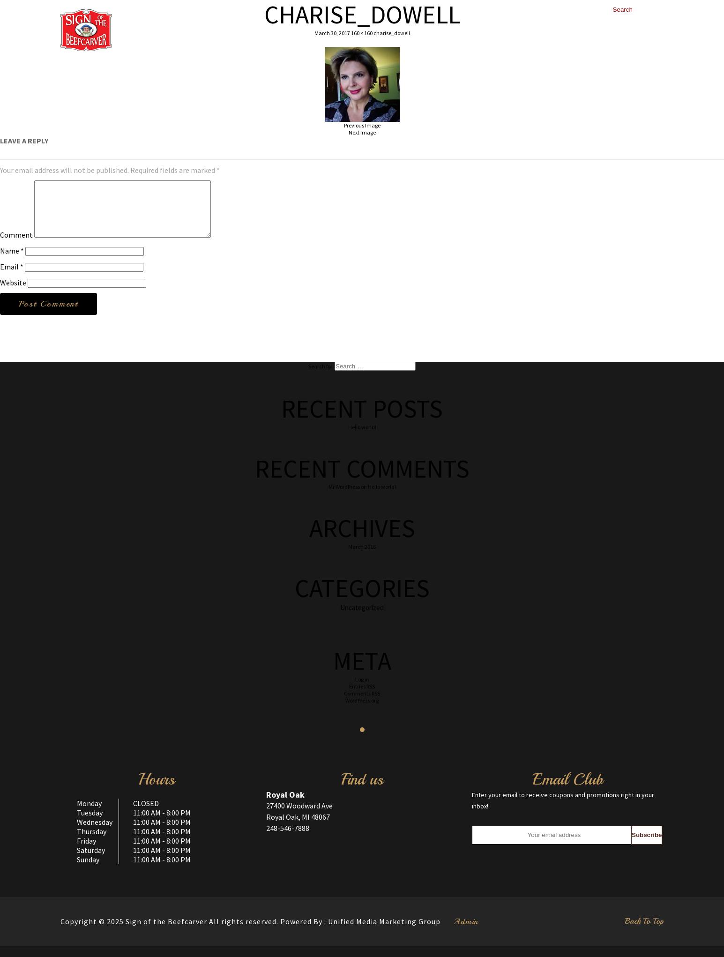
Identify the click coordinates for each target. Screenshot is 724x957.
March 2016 (362, 557)
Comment (16, 246)
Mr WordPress (344, 497)
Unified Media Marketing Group (384, 932)
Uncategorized (362, 618)
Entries (362, 697)
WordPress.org (362, 711)
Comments (362, 704)
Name (12, 262)
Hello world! (362, 438)
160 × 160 (362, 33)
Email (11, 278)
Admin (466, 932)
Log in (362, 690)
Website (13, 294)
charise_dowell (391, 33)
